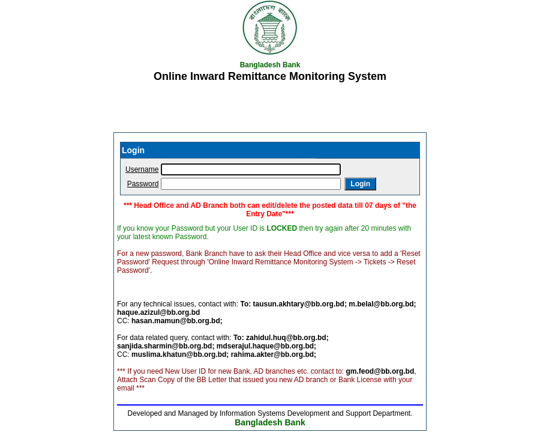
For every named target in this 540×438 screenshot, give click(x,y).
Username (141, 169)
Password (143, 184)
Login (360, 184)
